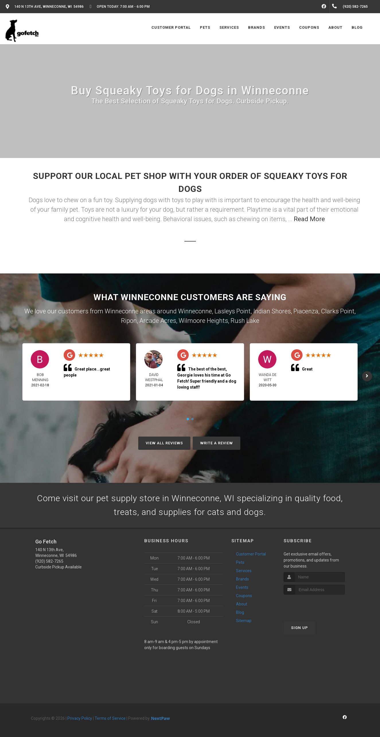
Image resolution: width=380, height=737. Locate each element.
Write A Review (216, 443)
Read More (309, 219)
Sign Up (299, 628)
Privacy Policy (79, 718)
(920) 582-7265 (49, 561)
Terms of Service (110, 718)
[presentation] (314, 605)
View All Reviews (164, 443)
